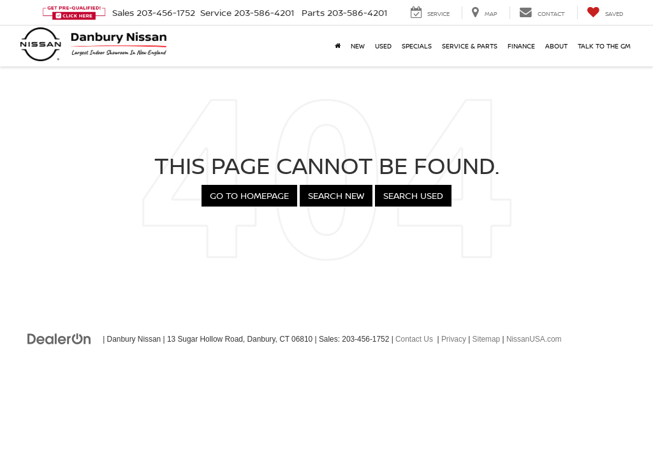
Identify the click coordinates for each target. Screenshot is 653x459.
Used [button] (383, 45)
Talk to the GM (604, 45)
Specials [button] (417, 45)
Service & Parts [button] (469, 45)
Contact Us (414, 339)
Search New (336, 195)
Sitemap (487, 339)
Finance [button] (521, 45)
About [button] (556, 45)
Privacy (453, 339)
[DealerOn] (59, 338)
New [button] (358, 45)
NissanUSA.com (534, 339)
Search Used (413, 195)
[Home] (338, 46)
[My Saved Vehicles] (605, 12)
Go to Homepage (249, 195)
